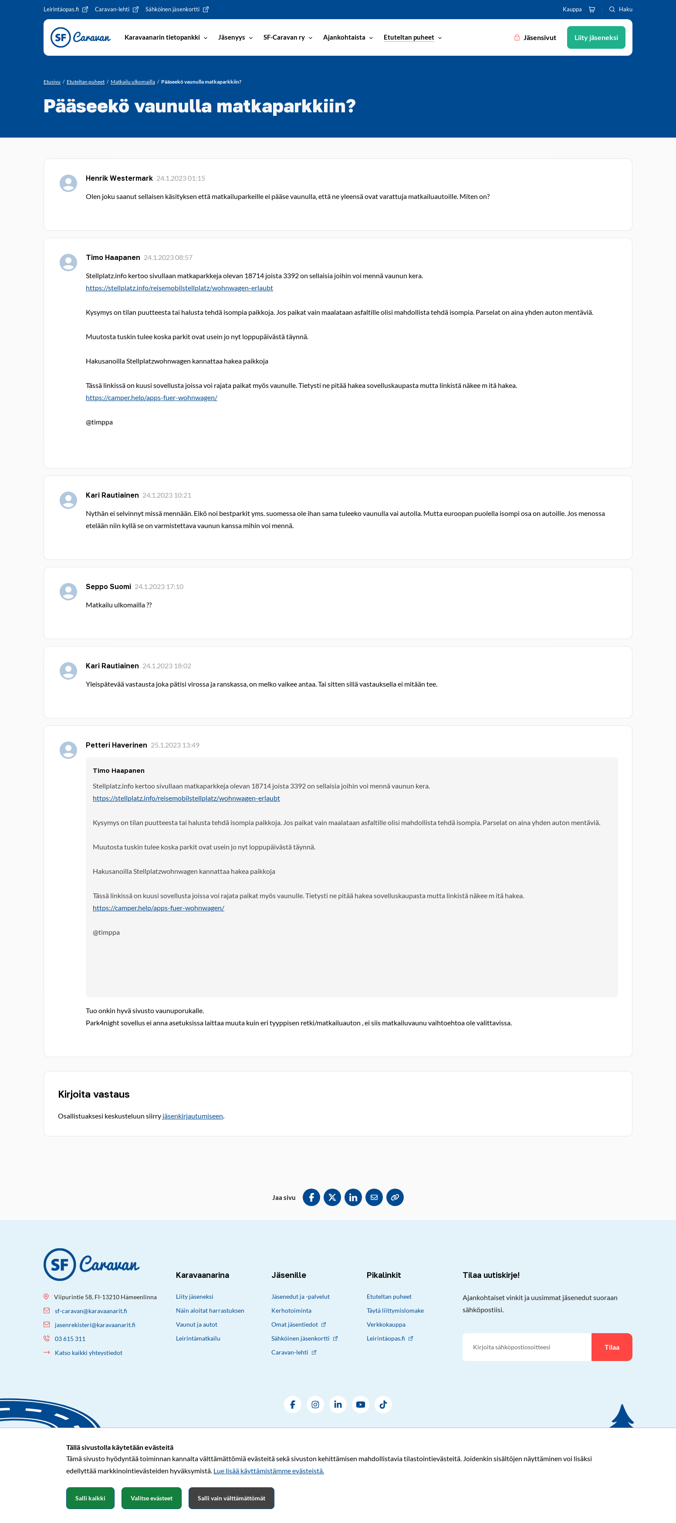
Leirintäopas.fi (390, 1338)
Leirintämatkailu (198, 1338)
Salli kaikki (90, 1498)
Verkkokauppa (386, 1324)
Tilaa (612, 1347)
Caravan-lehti (293, 1352)
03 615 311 (70, 1338)
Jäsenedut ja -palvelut (300, 1296)
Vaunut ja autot (196, 1324)
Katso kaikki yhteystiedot (88, 1352)
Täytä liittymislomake (395, 1310)
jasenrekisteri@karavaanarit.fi (95, 1324)
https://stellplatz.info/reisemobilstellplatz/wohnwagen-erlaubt (179, 287)
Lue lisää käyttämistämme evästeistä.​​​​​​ (268, 1470)
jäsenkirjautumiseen (192, 1116)
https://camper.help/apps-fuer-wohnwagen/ (151, 397)
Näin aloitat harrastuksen (210, 1310)
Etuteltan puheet (389, 1296)
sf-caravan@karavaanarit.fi (91, 1310)
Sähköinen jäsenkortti (304, 1338)
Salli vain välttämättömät (231, 1498)
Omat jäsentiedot (298, 1324)
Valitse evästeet (151, 1498)
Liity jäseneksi (194, 1296)
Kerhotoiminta (291, 1310)
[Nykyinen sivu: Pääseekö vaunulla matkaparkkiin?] (201, 82)
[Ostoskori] (592, 10)
